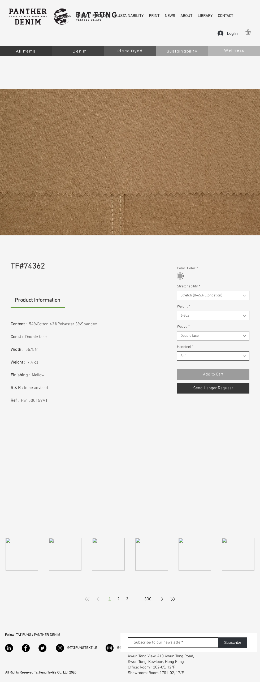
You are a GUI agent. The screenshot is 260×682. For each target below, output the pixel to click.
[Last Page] (173, 599)
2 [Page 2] (118, 599)
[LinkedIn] (9, 648)
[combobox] (213, 295)
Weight (183, 306)
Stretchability (188, 286)
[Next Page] (162, 599)
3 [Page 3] (127, 599)
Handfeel (185, 347)
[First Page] (87, 599)
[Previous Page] (98, 599)
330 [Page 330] (147, 599)
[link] (37, 300)
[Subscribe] (232, 642)
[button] (251, 32)
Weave (183, 327)
